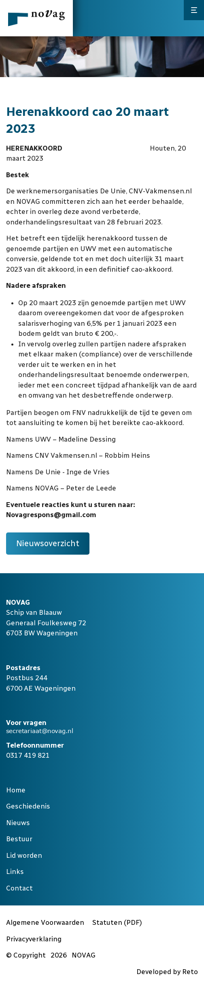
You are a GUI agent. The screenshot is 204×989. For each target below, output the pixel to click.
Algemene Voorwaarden (45, 922)
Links (15, 871)
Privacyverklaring (34, 939)
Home (16, 790)
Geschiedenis (28, 806)
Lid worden (24, 855)
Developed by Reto (167, 972)
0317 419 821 (28, 755)
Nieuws (18, 823)
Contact (19, 888)
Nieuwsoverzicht (47, 543)
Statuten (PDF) (117, 922)
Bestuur (19, 839)
